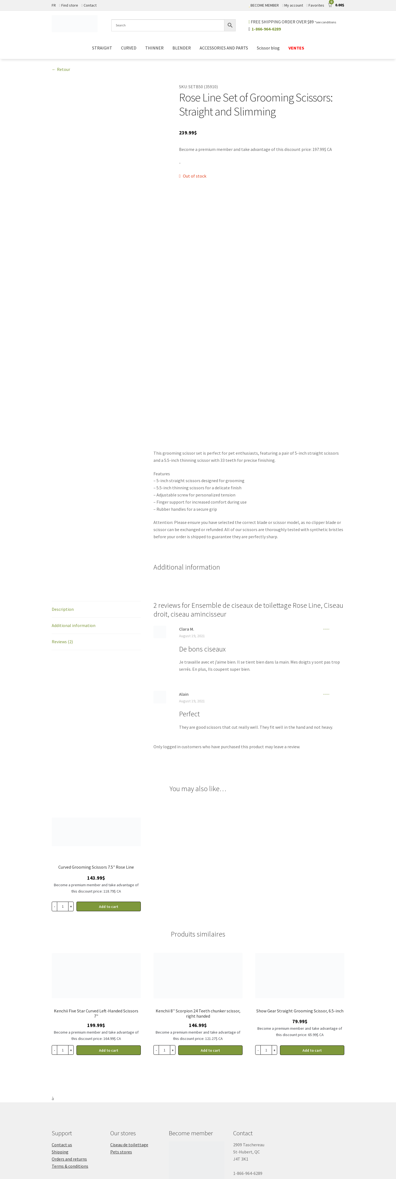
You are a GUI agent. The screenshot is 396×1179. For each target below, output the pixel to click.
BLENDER (181, 48)
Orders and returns (69, 1068)
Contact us (62, 1054)
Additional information (73, 534)
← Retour (61, 69)
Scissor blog (268, 48)
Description (63, 518)
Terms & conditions (70, 1075)
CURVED (128, 48)
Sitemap (114, 1153)
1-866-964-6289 (266, 29)
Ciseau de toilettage (129, 1054)
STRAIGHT (102, 48)
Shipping (60, 1061)
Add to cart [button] (108, 815)
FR (54, 5)
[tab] (96, 519)
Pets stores (121, 1061)
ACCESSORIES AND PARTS (224, 48)
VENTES (296, 48)
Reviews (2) (62, 551)
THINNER (154, 48)
